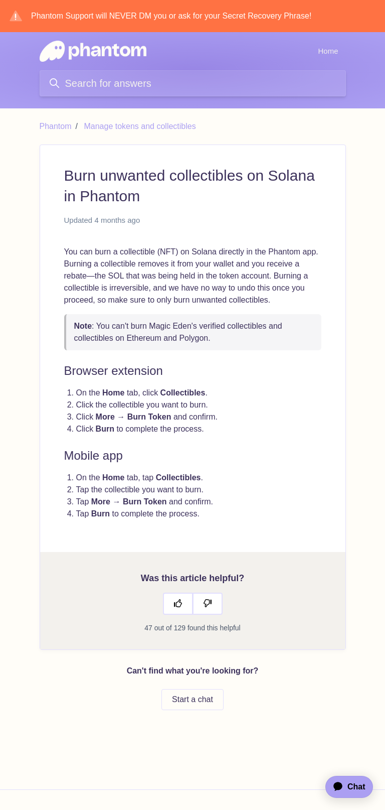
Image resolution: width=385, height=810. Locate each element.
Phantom (56, 126)
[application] (344, 787)
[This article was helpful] (178, 604)
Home (328, 51)
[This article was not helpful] (207, 604)
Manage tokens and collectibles (140, 126)
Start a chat (192, 699)
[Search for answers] (192, 83)
